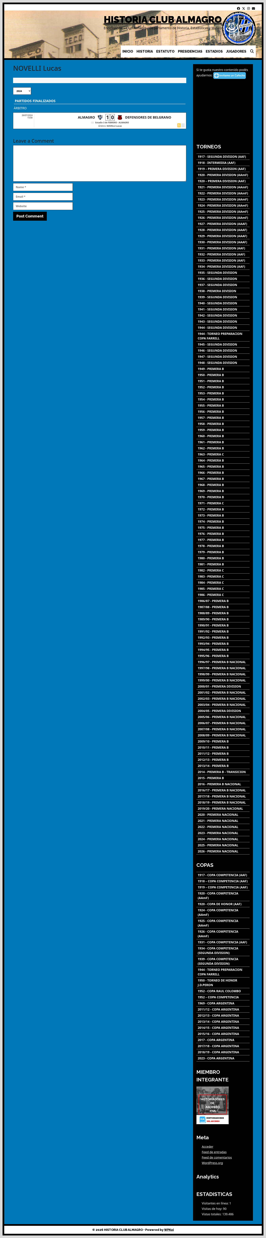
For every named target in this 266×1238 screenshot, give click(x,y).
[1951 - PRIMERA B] (223, 381)
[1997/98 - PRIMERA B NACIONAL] (223, 668)
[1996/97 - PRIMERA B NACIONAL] (223, 662)
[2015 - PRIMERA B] (223, 778)
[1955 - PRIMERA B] (223, 405)
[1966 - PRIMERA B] (223, 473)
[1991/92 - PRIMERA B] (223, 631)
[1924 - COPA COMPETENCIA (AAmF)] (223, 912)
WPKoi (169, 1230)
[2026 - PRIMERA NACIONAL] (223, 851)
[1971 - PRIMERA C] (223, 503)
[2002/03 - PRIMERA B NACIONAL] (223, 699)
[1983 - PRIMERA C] (223, 576)
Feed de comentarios (217, 1157)
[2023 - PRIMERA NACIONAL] (223, 833)
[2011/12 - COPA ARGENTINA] (223, 1009)
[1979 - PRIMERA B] (223, 552)
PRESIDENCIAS (190, 51)
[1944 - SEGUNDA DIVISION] (223, 328)
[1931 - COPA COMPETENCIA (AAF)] (223, 942)
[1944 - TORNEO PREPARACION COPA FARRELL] (223, 336)
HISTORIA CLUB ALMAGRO (163, 19)
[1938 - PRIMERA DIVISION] (223, 291)
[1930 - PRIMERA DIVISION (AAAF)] (223, 242)
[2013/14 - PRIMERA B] (223, 766)
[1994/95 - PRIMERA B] (223, 650)
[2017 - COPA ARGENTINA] (223, 1040)
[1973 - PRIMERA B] (223, 515)
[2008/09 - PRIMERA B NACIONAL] (223, 735)
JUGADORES (236, 51)
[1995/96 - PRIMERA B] (223, 656)
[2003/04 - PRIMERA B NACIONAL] (223, 705)
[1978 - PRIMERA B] (223, 546)
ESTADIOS (214, 51)
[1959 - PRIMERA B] (223, 430)
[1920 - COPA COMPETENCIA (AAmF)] (223, 895)
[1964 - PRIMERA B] (223, 460)
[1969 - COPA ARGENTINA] (223, 1003)
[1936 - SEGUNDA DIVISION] (223, 279)
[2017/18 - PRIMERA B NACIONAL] (223, 796)
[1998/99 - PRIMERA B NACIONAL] (223, 674)
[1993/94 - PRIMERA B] (223, 644)
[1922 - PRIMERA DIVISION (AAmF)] (223, 193)
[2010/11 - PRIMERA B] (223, 747)
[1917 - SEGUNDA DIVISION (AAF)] (223, 157)
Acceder (207, 1147)
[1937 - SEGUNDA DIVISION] (223, 285)
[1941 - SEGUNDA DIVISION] (223, 309)
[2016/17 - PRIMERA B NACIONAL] (223, 790)
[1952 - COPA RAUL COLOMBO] (223, 991)
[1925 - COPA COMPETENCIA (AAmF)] (223, 923)
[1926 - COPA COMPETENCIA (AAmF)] (223, 934)
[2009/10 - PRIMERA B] (223, 741)
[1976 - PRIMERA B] (223, 534)
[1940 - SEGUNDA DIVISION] (223, 303)
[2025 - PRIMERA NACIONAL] (223, 845)
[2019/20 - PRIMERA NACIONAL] (223, 809)
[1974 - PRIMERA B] (223, 522)
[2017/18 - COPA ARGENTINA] (223, 1046)
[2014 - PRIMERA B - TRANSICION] (223, 772)
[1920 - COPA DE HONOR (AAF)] (223, 904)
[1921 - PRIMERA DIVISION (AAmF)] (223, 187)
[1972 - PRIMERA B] (223, 509)
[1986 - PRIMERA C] (223, 595)
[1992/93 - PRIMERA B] (223, 638)
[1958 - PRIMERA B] (223, 424)
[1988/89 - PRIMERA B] (223, 613)
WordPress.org (212, 1163)
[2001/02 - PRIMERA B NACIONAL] (223, 693)
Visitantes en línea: (216, 1203)
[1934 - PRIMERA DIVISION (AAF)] (223, 267)
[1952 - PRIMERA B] (223, 387)
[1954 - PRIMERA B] (223, 399)
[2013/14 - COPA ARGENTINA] (223, 1022)
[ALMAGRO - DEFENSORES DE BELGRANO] (99, 121)
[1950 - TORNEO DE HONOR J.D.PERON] (223, 982)
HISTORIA (145, 51)
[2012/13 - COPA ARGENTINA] (223, 1015)
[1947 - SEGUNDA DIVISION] (223, 357)
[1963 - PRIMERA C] (223, 454)
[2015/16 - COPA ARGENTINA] (223, 1034)
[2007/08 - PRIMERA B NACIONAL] (223, 729)
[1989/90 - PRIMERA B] (223, 619)
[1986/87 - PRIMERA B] (223, 601)
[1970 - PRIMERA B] (223, 497)
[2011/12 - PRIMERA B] (223, 754)
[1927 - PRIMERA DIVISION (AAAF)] (223, 224)
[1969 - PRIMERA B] (223, 491)
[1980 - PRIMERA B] (223, 558)
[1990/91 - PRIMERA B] (223, 625)
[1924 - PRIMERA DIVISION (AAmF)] (223, 205)
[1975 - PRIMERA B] (223, 528)
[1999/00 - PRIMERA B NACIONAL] (223, 680)
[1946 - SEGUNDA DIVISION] (223, 351)
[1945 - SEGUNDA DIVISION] (223, 344)
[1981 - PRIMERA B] (223, 564)
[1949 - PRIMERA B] (223, 369)
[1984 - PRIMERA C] (223, 583)
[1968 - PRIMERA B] (223, 485)
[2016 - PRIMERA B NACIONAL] (223, 784)
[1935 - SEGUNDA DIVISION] (223, 273)
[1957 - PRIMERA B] (223, 418)
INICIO (127, 51)
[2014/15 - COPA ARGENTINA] (223, 1028)
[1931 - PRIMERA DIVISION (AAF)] (223, 248)
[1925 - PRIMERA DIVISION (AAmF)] (223, 212)
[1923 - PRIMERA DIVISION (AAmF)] (223, 199)
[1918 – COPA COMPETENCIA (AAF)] (223, 881)
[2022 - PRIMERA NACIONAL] (223, 827)
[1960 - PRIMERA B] (223, 436)
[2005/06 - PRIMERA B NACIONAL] (223, 717)
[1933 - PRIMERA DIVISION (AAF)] (223, 260)
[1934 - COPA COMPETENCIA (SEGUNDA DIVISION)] (223, 950)
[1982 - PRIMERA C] (223, 570)
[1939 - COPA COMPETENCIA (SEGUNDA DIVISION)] (223, 961)
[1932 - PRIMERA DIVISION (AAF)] (223, 254)
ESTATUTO (165, 51)
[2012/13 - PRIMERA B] (223, 760)
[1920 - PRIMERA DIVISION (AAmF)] (223, 175)
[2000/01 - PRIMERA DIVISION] (223, 686)
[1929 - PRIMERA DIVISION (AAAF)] (223, 236)
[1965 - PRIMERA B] (223, 467)
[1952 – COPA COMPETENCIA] (223, 997)
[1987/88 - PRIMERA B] (223, 607)
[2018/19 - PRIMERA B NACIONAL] (223, 802)
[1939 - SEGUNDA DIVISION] (223, 297)
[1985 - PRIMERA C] (223, 589)
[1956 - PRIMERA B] (223, 412)
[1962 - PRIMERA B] (223, 448)
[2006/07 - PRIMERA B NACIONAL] (223, 723)
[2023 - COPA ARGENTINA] (223, 1058)
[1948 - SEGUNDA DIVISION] (223, 363)
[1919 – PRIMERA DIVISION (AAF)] (223, 169)
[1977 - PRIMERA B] (223, 540)
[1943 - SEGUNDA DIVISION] (223, 322)
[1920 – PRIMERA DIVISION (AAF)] (223, 181)
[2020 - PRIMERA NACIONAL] (223, 815)
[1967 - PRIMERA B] (223, 479)
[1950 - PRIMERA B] (223, 375)
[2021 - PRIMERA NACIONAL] (223, 821)
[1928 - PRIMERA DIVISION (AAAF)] (223, 230)
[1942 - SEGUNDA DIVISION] (223, 315)
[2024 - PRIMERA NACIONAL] (223, 839)
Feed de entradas (214, 1152)
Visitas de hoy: (212, 1209)
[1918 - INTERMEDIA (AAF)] (223, 163)
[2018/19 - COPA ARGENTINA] (223, 1052)
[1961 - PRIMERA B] (223, 442)
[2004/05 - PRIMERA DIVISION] (223, 711)
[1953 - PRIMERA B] (223, 393)
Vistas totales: (212, 1214)
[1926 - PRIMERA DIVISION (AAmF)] (223, 218)
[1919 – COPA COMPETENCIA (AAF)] (223, 887)
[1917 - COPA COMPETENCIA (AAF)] (223, 875)
